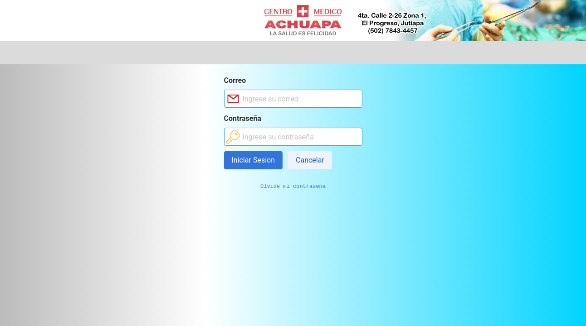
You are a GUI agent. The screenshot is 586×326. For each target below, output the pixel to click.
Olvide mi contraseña (293, 186)
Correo (235, 80)
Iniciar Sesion (253, 160)
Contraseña (242, 118)
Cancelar (310, 160)
